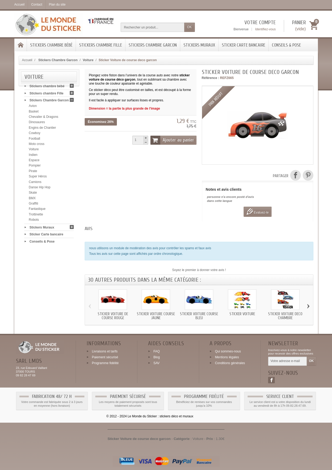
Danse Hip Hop (39, 189)
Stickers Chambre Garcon (153, 45)
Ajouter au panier (172, 140)
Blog (156, 357)
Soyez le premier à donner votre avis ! (199, 270)
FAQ (156, 351)
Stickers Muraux (199, 45)
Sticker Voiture (242, 314)
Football (34, 140)
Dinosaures (37, 124)
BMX (32, 199)
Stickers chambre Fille (100, 45)
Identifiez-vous (265, 29)
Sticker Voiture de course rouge (113, 316)
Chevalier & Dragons (43, 118)
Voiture (34, 151)
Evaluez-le (258, 211)
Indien (33, 156)
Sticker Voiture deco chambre (285, 316)
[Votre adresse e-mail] (287, 361)
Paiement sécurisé (105, 357)
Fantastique (37, 210)
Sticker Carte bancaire (243, 45)
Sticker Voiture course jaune (156, 316)
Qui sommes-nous (228, 351)
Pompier (35, 167)
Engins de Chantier (42, 129)
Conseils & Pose (286, 45)
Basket (34, 113)
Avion (33, 107)
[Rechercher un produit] (153, 27)
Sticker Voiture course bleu (199, 316)
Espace (34, 162)
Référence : (210, 78)
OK (189, 27)
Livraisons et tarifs (105, 351)
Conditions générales (230, 363)
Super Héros (38, 178)
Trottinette (36, 216)
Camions (35, 183)
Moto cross (36, 145)
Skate (33, 194)
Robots (34, 221)
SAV (156, 363)
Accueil (27, 60)
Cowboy (34, 134)
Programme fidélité (105, 363)
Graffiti (33, 205)
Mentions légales (227, 357)
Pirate (33, 172)
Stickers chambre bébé (51, 45)
